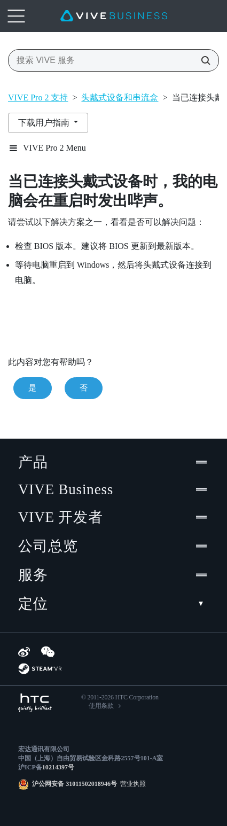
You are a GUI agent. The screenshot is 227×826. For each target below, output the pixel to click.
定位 (113, 603)
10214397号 (58, 767)
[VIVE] (113, 16)
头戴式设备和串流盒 (119, 97)
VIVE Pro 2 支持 (38, 97)
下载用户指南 (45, 122)
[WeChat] (47, 652)
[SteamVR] (39, 668)
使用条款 (101, 706)
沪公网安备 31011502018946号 (74, 784)
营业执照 (131, 784)
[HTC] (35, 702)
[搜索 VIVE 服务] (202, 60)
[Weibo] (24, 652)
